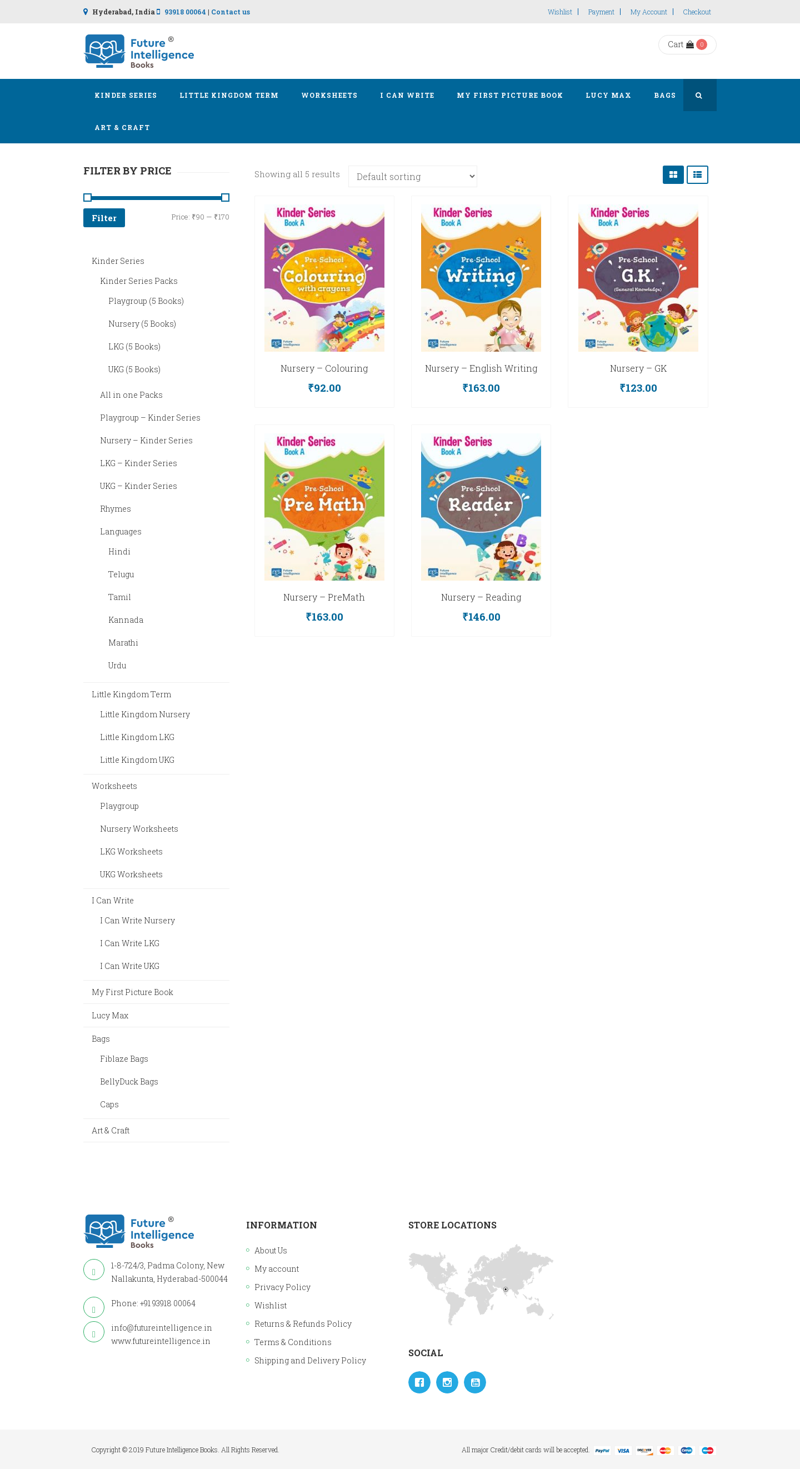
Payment (601, 11)
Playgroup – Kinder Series (150, 417)
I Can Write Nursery (137, 920)
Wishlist (560, 11)
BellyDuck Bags (129, 1081)
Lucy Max (110, 1015)
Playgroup (119, 806)
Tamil (119, 597)
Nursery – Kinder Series (146, 440)
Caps (109, 1104)
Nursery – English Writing (481, 368)
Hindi (119, 551)
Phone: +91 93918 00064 (153, 1303)
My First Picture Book (132, 992)
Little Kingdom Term (131, 694)
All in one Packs (131, 394)
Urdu (117, 665)
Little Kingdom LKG (137, 737)
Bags (101, 1038)
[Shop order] (412, 176)
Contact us (230, 11)
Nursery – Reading (481, 597)
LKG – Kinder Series (138, 463)
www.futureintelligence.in (161, 1341)
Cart (681, 44)
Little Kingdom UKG (137, 760)
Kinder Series (118, 261)
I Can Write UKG (129, 966)
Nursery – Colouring (324, 368)
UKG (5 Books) (134, 369)
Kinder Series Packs (139, 281)
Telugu (121, 574)
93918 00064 (185, 11)
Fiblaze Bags (124, 1058)
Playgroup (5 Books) (146, 301)
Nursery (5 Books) (142, 323)
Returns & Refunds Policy (303, 1323)
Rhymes (115, 508)
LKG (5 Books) (134, 346)
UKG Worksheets (131, 874)
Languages (121, 531)
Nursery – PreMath (324, 597)
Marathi (123, 642)
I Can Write (113, 900)
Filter (104, 217)
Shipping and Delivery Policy (310, 1360)
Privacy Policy (282, 1287)
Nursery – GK (638, 368)
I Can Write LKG (129, 943)
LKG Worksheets (131, 851)
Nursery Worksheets (139, 828)
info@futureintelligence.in (161, 1327)
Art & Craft (110, 1130)
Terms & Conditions (293, 1342)
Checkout (697, 11)
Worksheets (114, 786)
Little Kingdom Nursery (145, 714)
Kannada (125, 619)
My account (649, 11)
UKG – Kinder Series (138, 486)
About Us (270, 1250)
